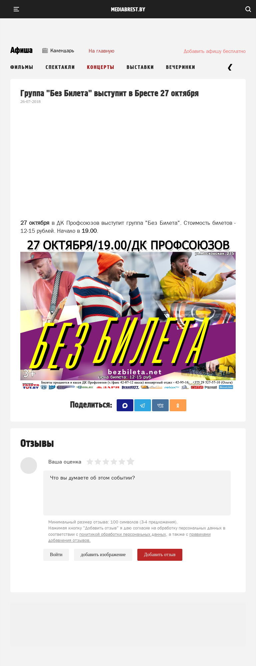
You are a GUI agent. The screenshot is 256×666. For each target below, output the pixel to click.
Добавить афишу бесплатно (215, 51)
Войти (56, 554)
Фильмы (22, 67)
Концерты (101, 67)
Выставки (140, 67)
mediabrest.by (128, 9)
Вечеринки (180, 67)
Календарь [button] (58, 50)
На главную (101, 51)
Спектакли (60, 67)
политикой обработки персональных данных (122, 534)
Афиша (21, 50)
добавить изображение (103, 555)
